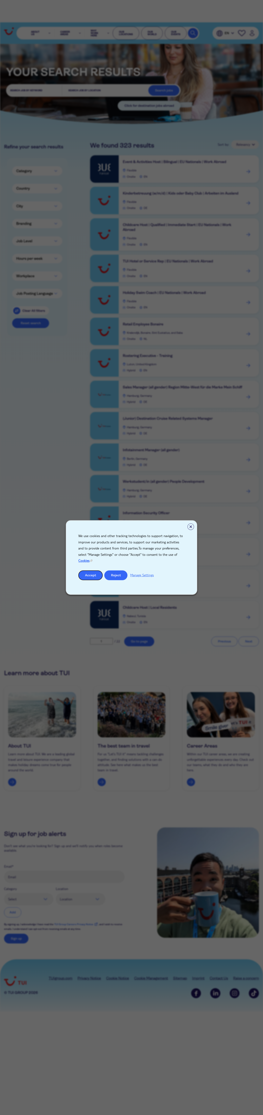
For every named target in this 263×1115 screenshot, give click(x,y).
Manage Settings (142, 575)
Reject (116, 575)
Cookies (83, 561)
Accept (90, 575)
